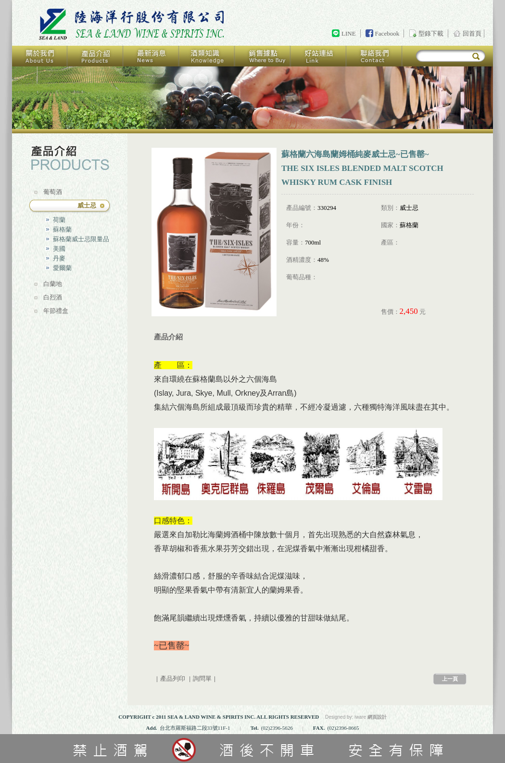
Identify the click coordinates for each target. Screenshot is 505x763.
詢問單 (202, 678)
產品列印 (172, 678)
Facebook (387, 33)
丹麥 (59, 258)
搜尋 (476, 56)
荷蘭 (59, 219)
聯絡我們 (375, 56)
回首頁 (133, 24)
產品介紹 (96, 56)
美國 (59, 248)
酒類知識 (207, 56)
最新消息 (151, 56)
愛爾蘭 (62, 268)
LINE (348, 33)
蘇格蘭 (62, 229)
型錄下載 (430, 33)
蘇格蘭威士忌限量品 (81, 239)
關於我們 (40, 56)
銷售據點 (263, 56)
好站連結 (319, 56)
